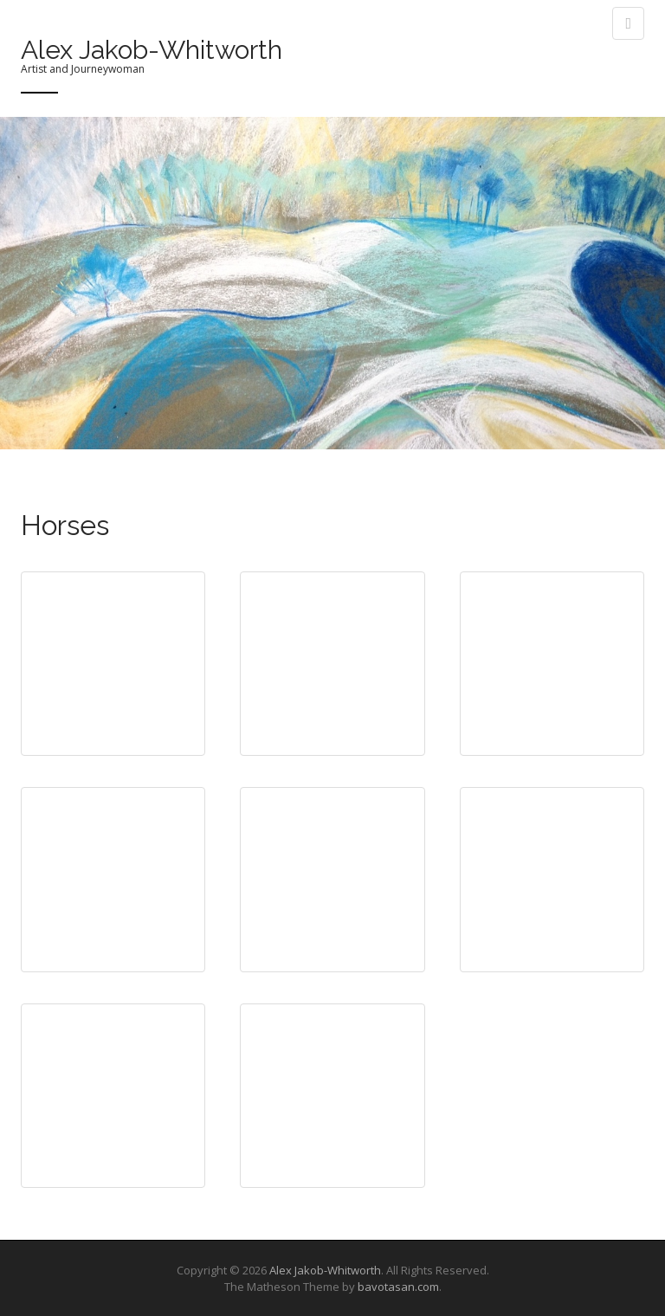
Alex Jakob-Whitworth (151, 50)
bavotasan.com (398, 1286)
